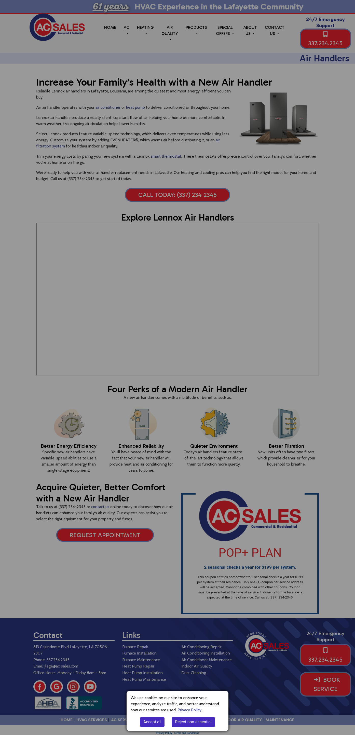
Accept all (152, 721)
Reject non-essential (193, 721)
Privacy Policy (189, 709)
